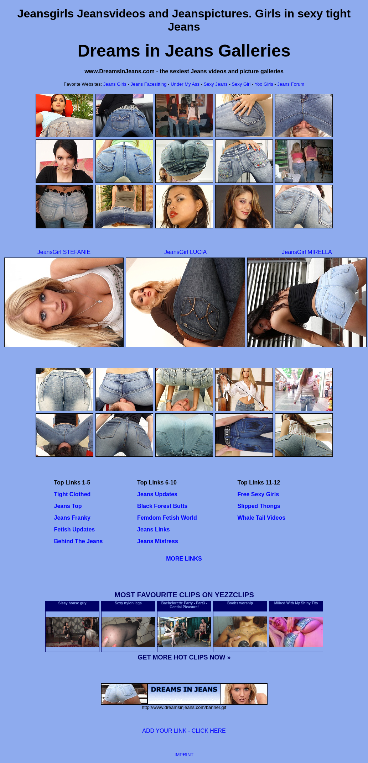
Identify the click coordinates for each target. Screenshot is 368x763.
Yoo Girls (263, 84)
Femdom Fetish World (167, 518)
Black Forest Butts (162, 506)
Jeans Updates (157, 494)
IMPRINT (184, 754)
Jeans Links (153, 529)
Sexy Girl (242, 84)
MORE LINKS (184, 559)
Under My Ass (185, 84)
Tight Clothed (72, 494)
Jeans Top (68, 506)
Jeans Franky (72, 518)
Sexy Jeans (216, 84)
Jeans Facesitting (148, 84)
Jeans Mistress (157, 541)
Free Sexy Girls (258, 494)
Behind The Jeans (78, 541)
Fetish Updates (74, 529)
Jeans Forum (290, 84)
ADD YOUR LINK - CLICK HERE (184, 731)
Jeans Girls (115, 84)
